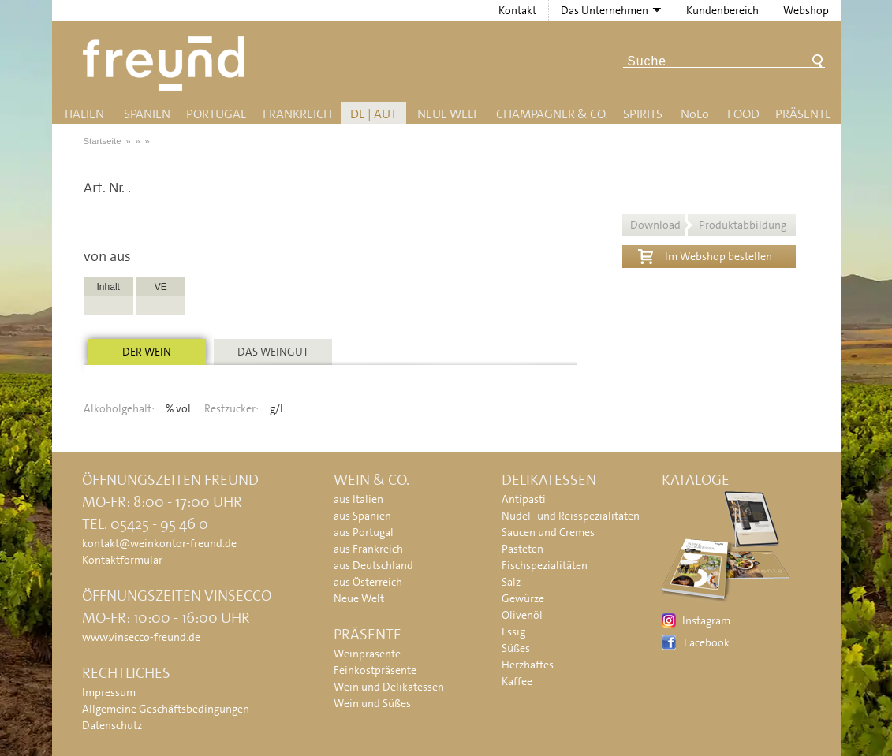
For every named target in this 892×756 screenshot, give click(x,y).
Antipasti (524, 499)
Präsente (803, 114)
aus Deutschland (373, 565)
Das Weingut (272, 351)
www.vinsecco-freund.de (141, 637)
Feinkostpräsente (375, 670)
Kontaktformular (122, 560)
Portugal (216, 114)
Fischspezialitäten (545, 565)
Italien (84, 114)
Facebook (707, 642)
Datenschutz (112, 725)
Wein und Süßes (372, 703)
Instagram (706, 620)
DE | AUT (373, 114)
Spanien (147, 114)
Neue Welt (447, 114)
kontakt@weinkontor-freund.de (159, 543)
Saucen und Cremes (548, 532)
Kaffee (517, 681)
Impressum (109, 692)
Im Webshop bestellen (705, 254)
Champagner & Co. (551, 114)
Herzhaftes (528, 664)
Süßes (516, 648)
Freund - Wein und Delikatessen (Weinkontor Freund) (167, 63)
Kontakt (517, 10)
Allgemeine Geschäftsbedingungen (165, 709)
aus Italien (358, 499)
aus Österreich (368, 582)
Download (708, 225)
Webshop (806, 10)
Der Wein (146, 351)
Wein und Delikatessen (389, 687)
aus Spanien (362, 515)
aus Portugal (364, 532)
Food (743, 114)
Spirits (642, 114)
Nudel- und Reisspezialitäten (571, 515)
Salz (511, 582)
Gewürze (523, 598)
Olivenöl (522, 615)
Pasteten (522, 549)
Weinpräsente (367, 653)
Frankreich (297, 114)
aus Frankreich (368, 549)
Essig (513, 631)
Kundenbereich (722, 10)
